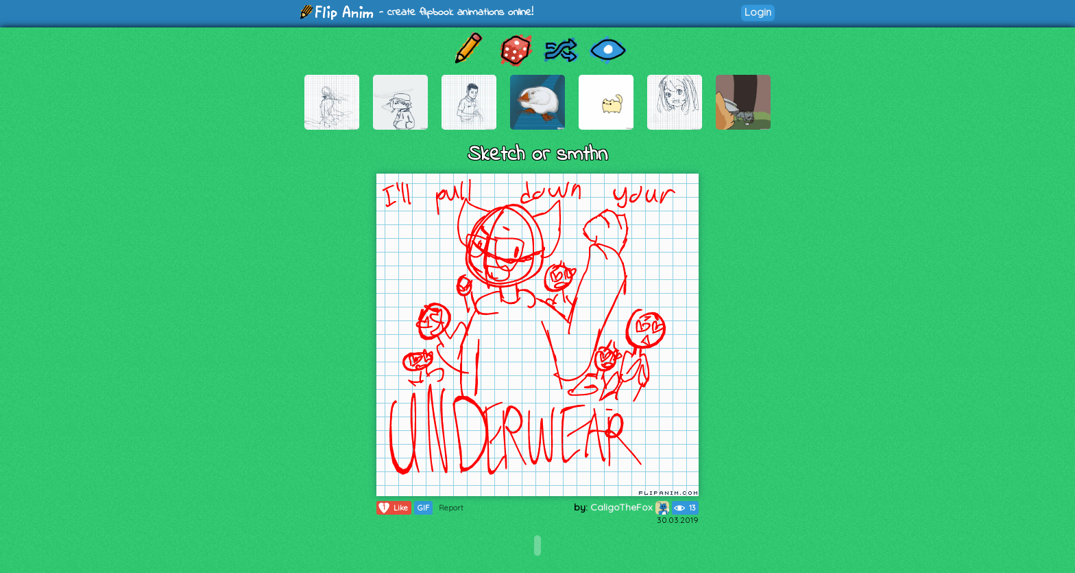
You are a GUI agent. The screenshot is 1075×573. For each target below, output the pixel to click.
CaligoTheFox (629, 507)
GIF (423, 508)
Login (758, 12)
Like (392, 508)
